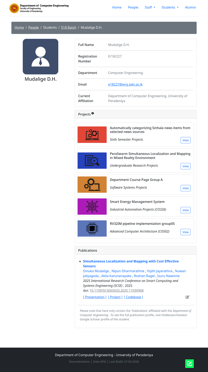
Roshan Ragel (144, 276)
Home (116, 7)
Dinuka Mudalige (96, 271)
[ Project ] (115, 297)
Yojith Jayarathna (160, 271)
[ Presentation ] (94, 297)
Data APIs (100, 361)
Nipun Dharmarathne (128, 271)
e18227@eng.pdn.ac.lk (125, 84)
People (133, 7)
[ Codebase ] (133, 297)
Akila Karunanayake (116, 276)
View (185, 140)
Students (169, 7)
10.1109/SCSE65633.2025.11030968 (117, 290)
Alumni (190, 7)
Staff (149, 7)
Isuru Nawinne (168, 276)
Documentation (80, 361)
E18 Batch (68, 27)
